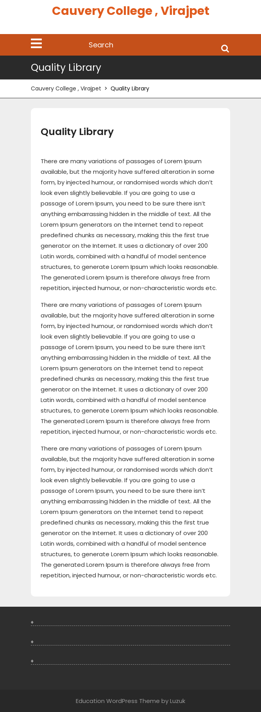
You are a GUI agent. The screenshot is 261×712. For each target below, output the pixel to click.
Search (225, 47)
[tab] (36, 43)
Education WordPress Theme (118, 701)
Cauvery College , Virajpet (130, 11)
